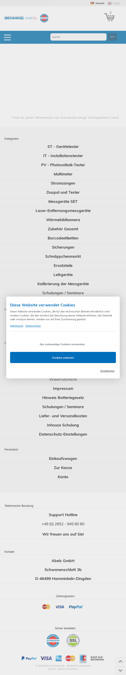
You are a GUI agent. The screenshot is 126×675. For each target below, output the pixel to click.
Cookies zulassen (63, 357)
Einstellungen (107, 371)
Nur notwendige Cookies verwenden (62, 344)
